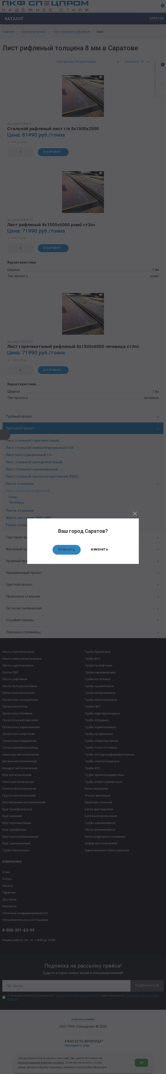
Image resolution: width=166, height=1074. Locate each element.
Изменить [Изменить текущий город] (99, 549)
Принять (66, 550)
